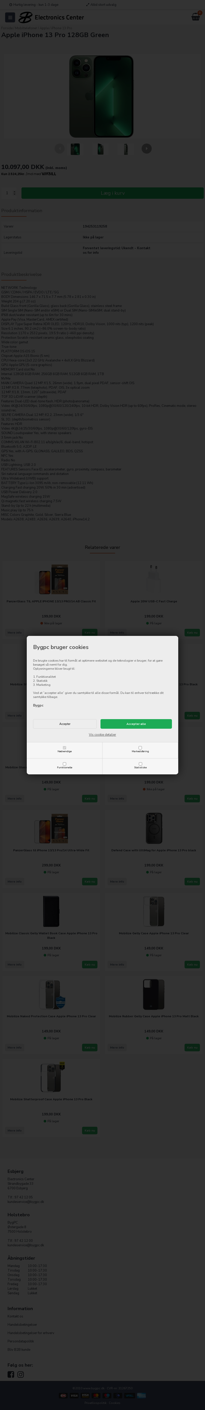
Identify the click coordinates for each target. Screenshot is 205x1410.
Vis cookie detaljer (102, 734)
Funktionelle (64, 767)
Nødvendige (65, 751)
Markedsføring (140, 751)
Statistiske (140, 767)
